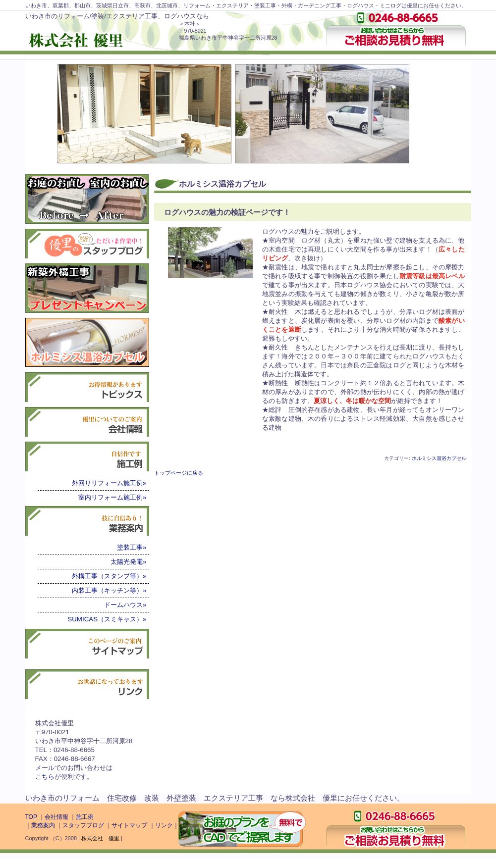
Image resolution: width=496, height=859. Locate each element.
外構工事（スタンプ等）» (109, 576)
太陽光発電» (128, 561)
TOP (31, 816)
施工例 (85, 816)
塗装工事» (131, 547)
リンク (164, 825)
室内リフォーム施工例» (112, 497)
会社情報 (56, 816)
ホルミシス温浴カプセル (439, 458)
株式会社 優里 (100, 838)
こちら (45, 776)
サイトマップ (129, 825)
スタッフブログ (83, 825)
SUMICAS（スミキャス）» (106, 619)
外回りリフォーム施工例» (109, 483)
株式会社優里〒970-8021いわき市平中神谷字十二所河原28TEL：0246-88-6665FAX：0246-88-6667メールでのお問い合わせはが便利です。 (84, 749)
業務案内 (43, 825)
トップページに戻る (178, 473)
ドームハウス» (125, 604)
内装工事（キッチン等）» (109, 590)
